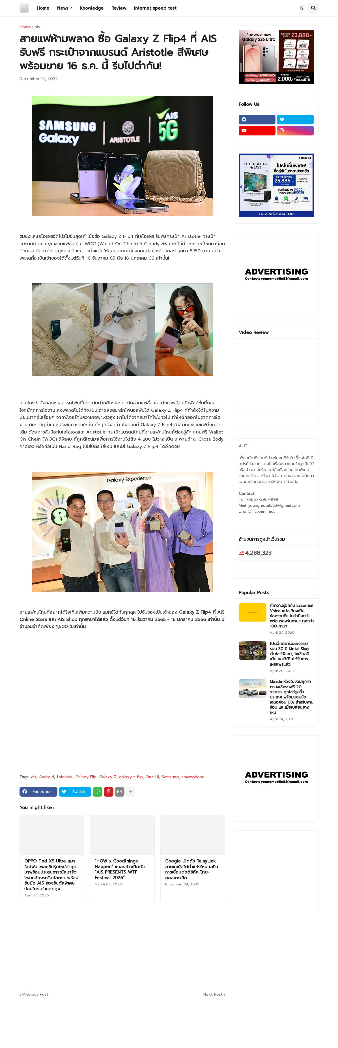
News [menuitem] (62, 8)
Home (25, 27)
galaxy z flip (131, 777)
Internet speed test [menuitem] (155, 8)
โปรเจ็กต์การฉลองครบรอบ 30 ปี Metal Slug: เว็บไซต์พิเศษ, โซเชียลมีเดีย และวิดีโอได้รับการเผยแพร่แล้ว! (289, 654)
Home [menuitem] (43, 8)
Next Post (213, 995)
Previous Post (35, 995)
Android (46, 777)
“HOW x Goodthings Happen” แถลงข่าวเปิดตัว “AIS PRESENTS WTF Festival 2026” (120, 870)
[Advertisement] (157, 946)
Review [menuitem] (118, 8)
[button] (302, 8)
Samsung (170, 777)
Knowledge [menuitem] (92, 8)
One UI (152, 777)
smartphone (193, 777)
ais (37, 27)
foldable (65, 777)
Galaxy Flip (86, 777)
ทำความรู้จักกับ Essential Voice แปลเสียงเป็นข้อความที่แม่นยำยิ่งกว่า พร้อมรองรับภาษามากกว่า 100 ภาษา (292, 616)
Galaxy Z (107, 777)
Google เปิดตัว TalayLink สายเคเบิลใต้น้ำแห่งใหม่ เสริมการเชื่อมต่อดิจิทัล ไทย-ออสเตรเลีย (191, 870)
